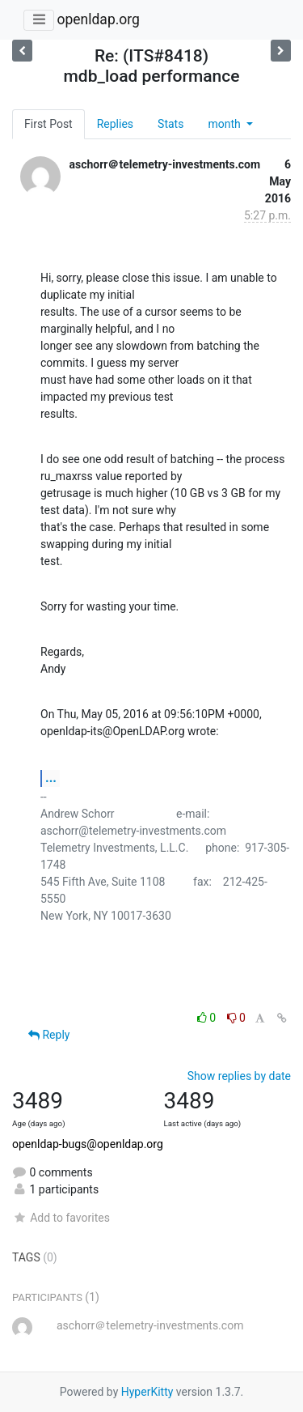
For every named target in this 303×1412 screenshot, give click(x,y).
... (51, 777)
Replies (115, 123)
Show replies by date (239, 1076)
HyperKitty (147, 1391)
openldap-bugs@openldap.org (87, 1144)
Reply (48, 1034)
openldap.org (98, 19)
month (225, 123)
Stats (170, 123)
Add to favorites (61, 1217)
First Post (48, 123)
